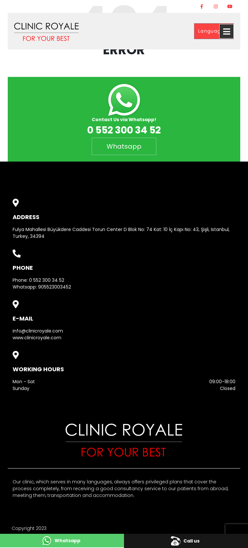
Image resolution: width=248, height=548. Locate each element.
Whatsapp (124, 146)
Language (212, 31)
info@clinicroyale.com (38, 331)
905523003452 (54, 287)
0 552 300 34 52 (46, 280)
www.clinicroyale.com (37, 337)
